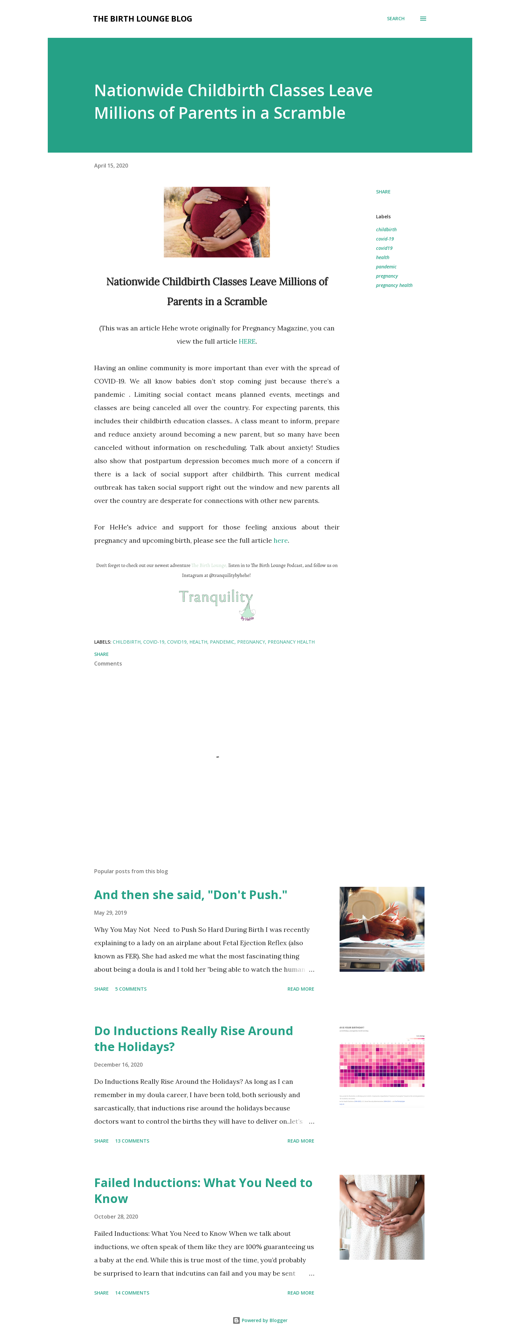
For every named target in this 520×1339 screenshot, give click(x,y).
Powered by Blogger (260, 1320)
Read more (301, 989)
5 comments (131, 989)
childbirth (386, 229)
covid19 (384, 248)
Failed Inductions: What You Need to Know (203, 1190)
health (382, 257)
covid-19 (385, 239)
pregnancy (387, 276)
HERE (247, 341)
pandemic (386, 266)
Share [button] (383, 191)
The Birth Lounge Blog (142, 18)
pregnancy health (394, 285)
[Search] (396, 19)
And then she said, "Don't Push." (191, 894)
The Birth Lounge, (209, 565)
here (281, 540)
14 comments (132, 1293)
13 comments (132, 1141)
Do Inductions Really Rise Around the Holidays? (193, 1038)
